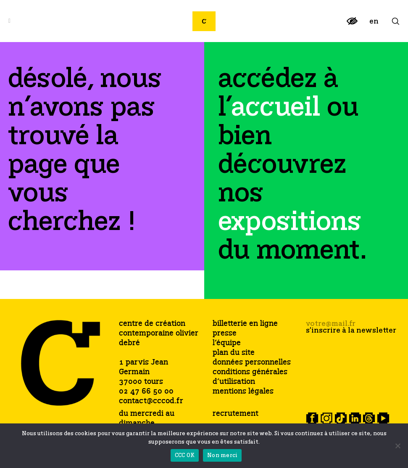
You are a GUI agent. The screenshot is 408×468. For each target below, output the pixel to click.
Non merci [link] (222, 455)
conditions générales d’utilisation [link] (250, 377)
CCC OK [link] (185, 455)
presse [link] (225, 333)
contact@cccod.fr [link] (151, 401)
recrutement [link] (235, 413)
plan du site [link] (234, 353)
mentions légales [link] (243, 392)
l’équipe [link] (227, 343)
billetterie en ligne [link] (245, 324)
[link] (352, 24)
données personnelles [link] (252, 363)
